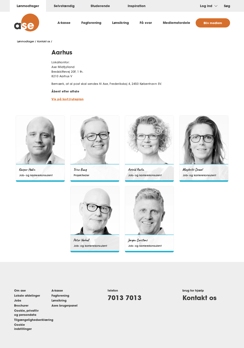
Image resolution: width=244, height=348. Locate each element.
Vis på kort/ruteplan (67, 99)
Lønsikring (120, 22)
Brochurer (21, 305)
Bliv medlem (213, 23)
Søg (227, 6)
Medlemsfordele (176, 22)
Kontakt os (43, 41)
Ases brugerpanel (64, 305)
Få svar (146, 22)
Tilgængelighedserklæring (33, 320)
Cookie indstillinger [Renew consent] (23, 327)
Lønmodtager (25, 41)
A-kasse (63, 22)
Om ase (20, 290)
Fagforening (91, 22)
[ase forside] (26, 22)
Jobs (17, 300)
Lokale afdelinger (27, 295)
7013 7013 (124, 297)
